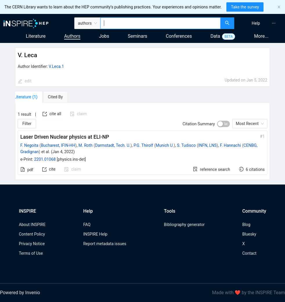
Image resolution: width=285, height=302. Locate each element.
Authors (72, 36)
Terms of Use (31, 253)
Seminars (137, 36)
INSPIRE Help (95, 234)
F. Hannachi (230, 145)
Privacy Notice (32, 243)
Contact (249, 253)
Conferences (179, 36)
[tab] (32, 97)
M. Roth (85, 145)
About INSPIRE (32, 224)
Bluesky (249, 234)
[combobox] (160, 23)
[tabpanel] (142, 141)
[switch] (223, 124)
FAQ (87, 224)
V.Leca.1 (56, 66)
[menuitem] (256, 23)
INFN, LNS (207, 145)
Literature (36, 36)
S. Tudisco (186, 145)
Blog (246, 224)
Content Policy (32, 234)
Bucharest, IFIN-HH (58, 145)
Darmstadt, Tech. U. (112, 145)
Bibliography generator (184, 224)
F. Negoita (29, 145)
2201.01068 (45, 159)
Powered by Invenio (20, 292)
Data (215, 36)
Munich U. (165, 145)
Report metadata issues (104, 243)
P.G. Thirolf (143, 145)
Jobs (104, 36)
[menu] (260, 23)
